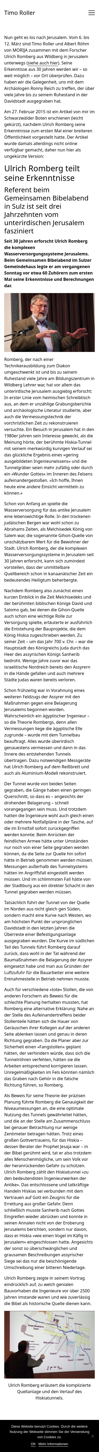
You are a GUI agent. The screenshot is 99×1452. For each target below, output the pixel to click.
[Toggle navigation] (91, 13)
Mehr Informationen (53, 1444)
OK (33, 1444)
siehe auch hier (43, 63)
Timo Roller (19, 12)
